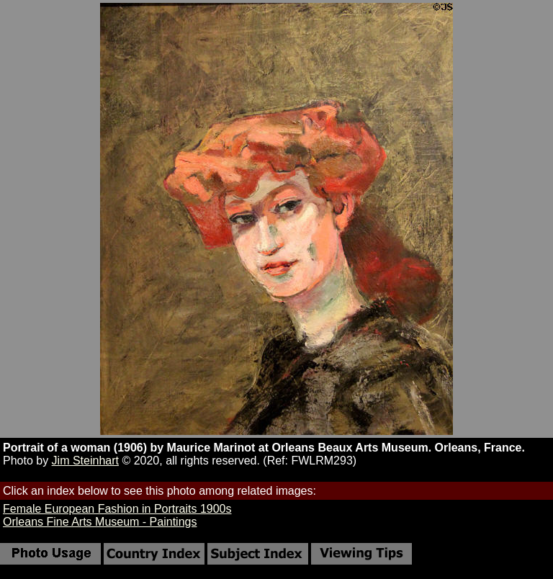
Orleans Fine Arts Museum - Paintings (100, 522)
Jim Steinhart (85, 460)
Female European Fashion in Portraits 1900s (117, 509)
